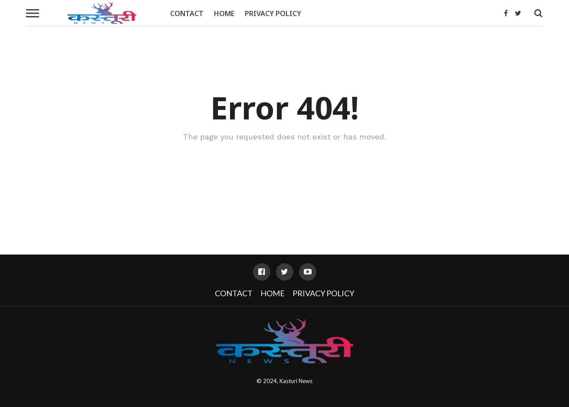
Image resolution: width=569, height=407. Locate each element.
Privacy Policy (273, 13)
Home (224, 13)
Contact (187, 13)
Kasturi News (296, 380)
